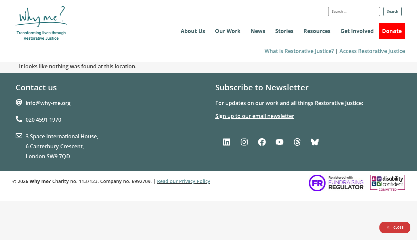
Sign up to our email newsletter (254, 116)
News (258, 31)
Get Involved (357, 31)
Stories (284, 31)
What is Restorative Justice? (299, 51)
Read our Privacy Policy (183, 181)
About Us (193, 31)
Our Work (228, 31)
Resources (317, 31)
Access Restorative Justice (372, 51)
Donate (392, 31)
